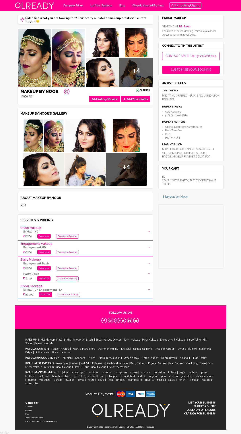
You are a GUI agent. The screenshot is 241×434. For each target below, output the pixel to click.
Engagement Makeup (36, 243)
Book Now (44, 236)
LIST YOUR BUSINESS (202, 402)
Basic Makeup (30, 259)
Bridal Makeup (30, 228)
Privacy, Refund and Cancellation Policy (41, 421)
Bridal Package (31, 286)
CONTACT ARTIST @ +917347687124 (191, 56)
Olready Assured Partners (148, 5)
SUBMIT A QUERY (205, 406)
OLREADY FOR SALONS (201, 409)
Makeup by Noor (175, 196)
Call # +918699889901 (185, 5)
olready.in (108, 427)
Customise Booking (67, 236)
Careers (28, 410)
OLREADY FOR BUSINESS (200, 413)
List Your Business (101, 5)
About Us (28, 407)
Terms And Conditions (34, 418)
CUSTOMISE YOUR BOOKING (191, 69)
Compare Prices (73, 5)
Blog (122, 5)
